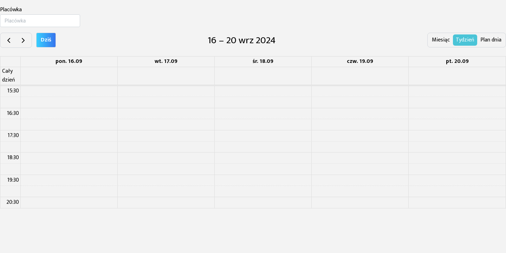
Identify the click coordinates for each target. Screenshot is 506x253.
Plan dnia (490, 40)
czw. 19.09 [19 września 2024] (360, 61)
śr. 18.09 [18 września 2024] (263, 61)
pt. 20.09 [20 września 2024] (457, 61)
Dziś (46, 40)
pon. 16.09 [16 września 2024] (69, 61)
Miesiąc (441, 40)
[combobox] (40, 20)
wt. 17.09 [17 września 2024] (166, 61)
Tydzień (465, 40)
